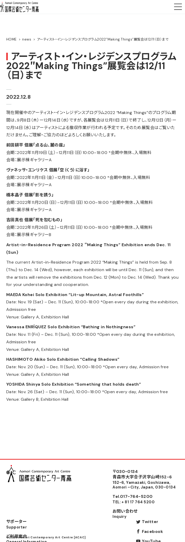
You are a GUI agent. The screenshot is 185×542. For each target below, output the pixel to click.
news (26, 39)
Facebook (152, 531)
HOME (11, 39)
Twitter (150, 521)
